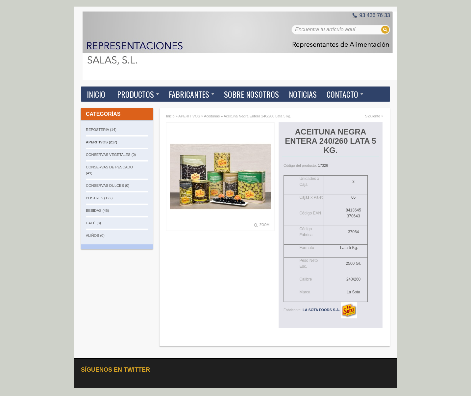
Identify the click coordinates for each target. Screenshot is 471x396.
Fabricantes (189, 94)
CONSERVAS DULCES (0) (107, 185)
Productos (135, 94)
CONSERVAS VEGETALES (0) (111, 155)
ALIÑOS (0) (95, 235)
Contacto (342, 94)
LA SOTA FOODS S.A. (330, 310)
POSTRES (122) (99, 198)
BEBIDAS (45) (97, 210)
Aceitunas (212, 116)
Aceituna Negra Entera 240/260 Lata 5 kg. (257, 116)
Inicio (96, 94)
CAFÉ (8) (93, 223)
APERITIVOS (189, 116)
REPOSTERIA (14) (101, 130)
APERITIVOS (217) (101, 142)
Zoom (264, 225)
